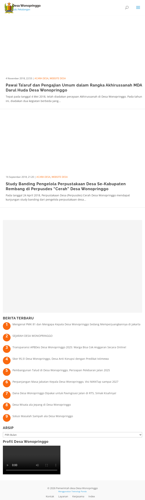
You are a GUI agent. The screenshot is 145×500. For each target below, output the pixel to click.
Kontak (50, 496)
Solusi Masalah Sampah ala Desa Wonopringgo (42, 416)
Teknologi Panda (79, 491)
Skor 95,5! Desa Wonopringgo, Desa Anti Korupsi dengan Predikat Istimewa (60, 359)
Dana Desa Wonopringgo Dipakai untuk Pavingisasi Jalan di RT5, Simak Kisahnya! (64, 393)
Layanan (63, 496)
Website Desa (58, 78)
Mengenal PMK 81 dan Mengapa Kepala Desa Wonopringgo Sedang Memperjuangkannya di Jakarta (76, 324)
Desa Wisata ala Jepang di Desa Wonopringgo (41, 404)
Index (91, 496)
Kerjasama (78, 496)
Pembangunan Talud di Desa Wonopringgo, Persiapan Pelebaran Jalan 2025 (61, 370)
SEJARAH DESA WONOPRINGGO (32, 336)
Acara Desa (42, 78)
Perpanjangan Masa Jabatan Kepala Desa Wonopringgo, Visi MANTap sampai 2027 (65, 381)
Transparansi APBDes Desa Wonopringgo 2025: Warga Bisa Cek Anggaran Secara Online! (69, 347)
